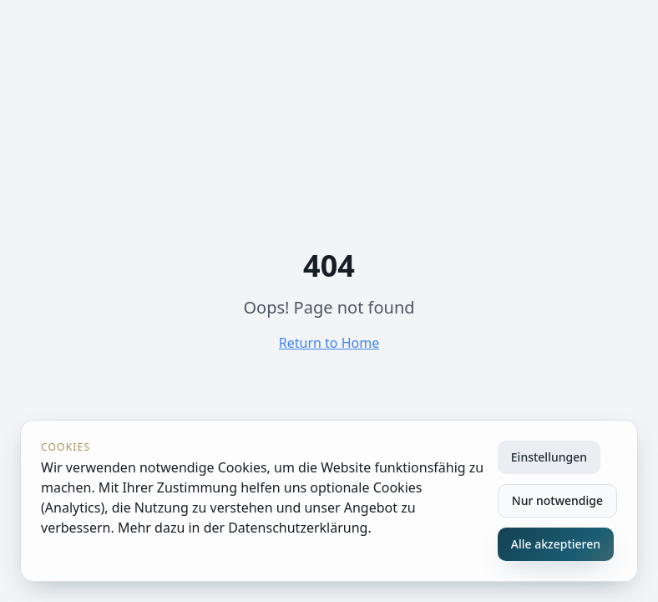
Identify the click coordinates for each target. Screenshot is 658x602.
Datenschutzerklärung (297, 527)
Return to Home (329, 343)
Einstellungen (549, 457)
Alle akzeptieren (555, 544)
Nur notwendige (557, 500)
